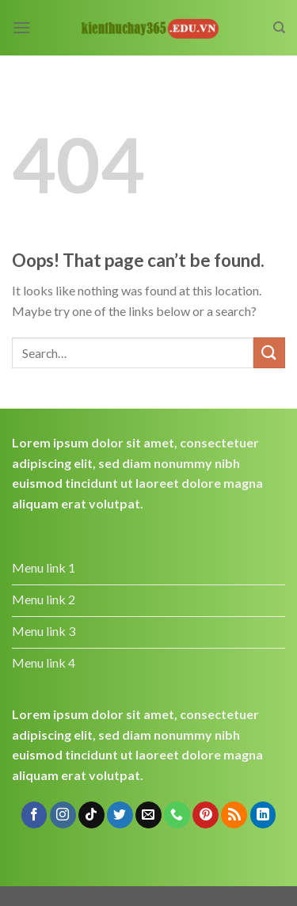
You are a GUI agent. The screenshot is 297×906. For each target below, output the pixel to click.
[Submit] (269, 352)
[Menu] (21, 27)
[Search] (279, 28)
